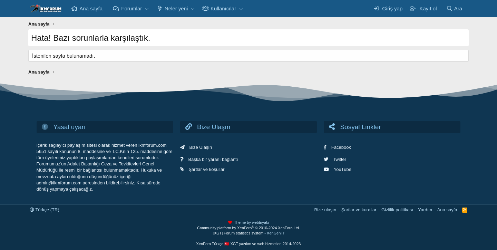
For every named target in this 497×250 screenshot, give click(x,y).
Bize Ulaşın (200, 147)
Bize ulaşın (325, 209)
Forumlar (131, 8)
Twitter (339, 159)
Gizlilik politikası (397, 209)
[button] (147, 8)
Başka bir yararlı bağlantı (213, 159)
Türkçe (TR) (44, 209)
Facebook (341, 147)
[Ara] (454, 8)
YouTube (342, 169)
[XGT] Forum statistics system (248, 233)
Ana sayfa (91, 8)
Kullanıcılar (223, 8)
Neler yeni (176, 8)
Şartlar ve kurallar (359, 209)
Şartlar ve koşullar (206, 169)
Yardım (425, 209)
